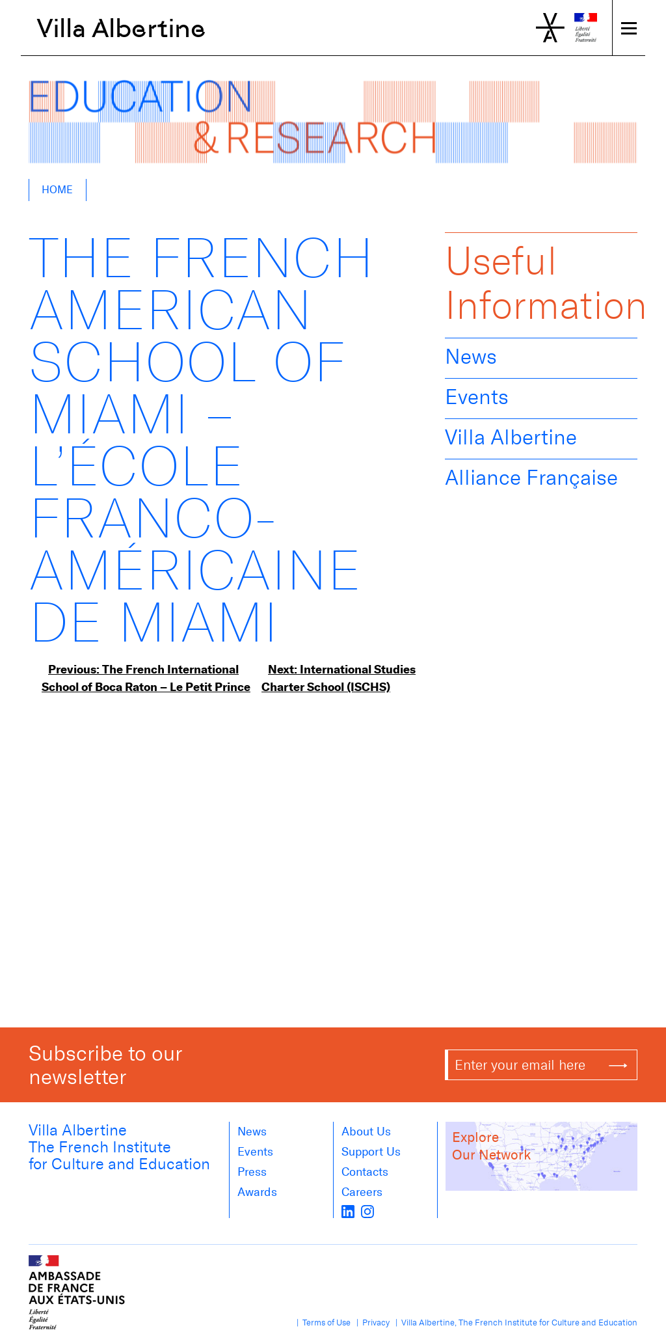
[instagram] (367, 1210)
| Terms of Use (322, 1322)
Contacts (364, 1172)
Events (477, 397)
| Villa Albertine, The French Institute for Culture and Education (514, 1322)
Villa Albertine (121, 28)
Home (57, 189)
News (471, 356)
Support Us (371, 1152)
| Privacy (371, 1322)
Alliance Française (531, 477)
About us (366, 1131)
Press (252, 1172)
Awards (257, 1192)
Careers (361, 1192)
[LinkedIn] (347, 1210)
